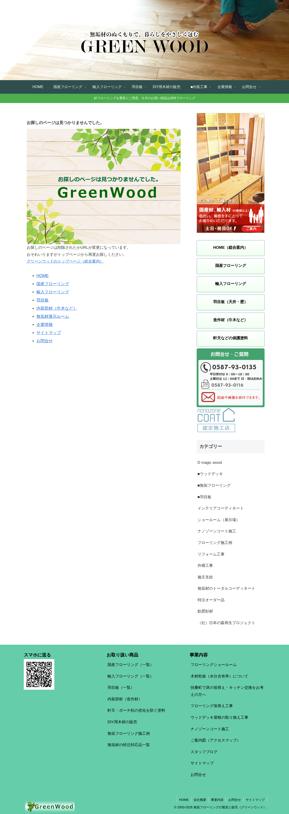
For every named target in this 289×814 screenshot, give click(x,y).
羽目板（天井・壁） (230, 302)
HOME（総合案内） (230, 247)
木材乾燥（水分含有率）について (219, 676)
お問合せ (44, 341)
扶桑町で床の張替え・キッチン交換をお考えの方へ (227, 691)
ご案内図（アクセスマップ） (216, 740)
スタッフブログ (204, 752)
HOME (42, 275)
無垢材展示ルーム (52, 316)
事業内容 (217, 800)
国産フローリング (52, 284)
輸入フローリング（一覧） (130, 676)
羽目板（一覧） (120, 687)
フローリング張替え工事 (212, 706)
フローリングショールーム (214, 665)
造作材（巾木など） (230, 320)
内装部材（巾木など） (56, 308)
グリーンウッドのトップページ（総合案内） (65, 261)
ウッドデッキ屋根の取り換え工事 (219, 717)
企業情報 (44, 324)
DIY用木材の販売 (122, 722)
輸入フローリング (52, 292)
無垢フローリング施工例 (128, 733)
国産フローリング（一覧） (130, 665)
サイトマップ (48, 332)
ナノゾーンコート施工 (210, 729)
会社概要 (199, 800)
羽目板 (42, 300)
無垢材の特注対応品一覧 (128, 745)
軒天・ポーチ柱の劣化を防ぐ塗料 (136, 710)
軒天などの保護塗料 (230, 338)
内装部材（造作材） (124, 699)
